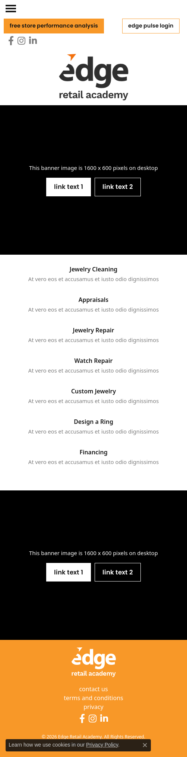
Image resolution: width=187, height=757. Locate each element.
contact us (93, 689)
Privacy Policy (102, 745)
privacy (93, 707)
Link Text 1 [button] (68, 186)
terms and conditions (93, 698)
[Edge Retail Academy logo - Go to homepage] (93, 70)
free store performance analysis (54, 25)
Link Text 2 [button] (117, 186)
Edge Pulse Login (151, 25)
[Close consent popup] (145, 745)
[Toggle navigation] (11, 10)
